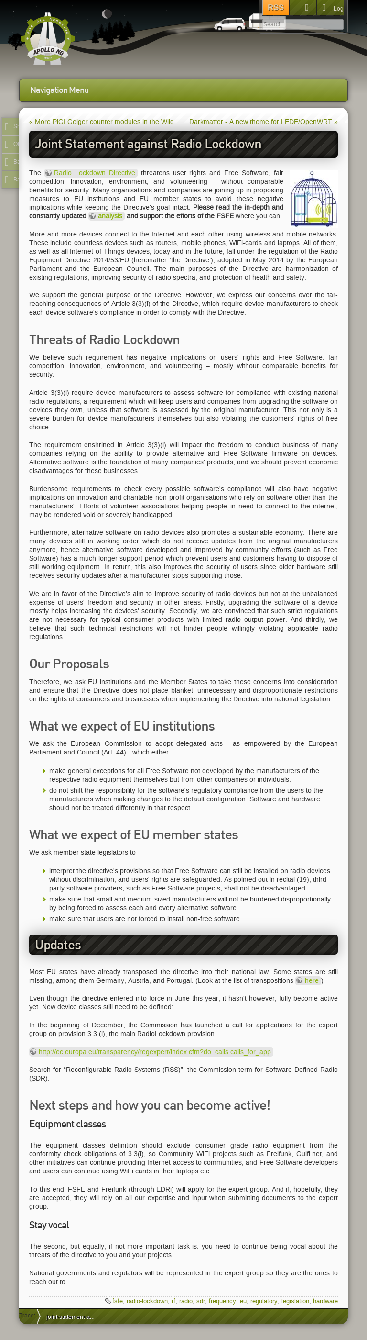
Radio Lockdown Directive (94, 173)
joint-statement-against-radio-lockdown (74, 1316)
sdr (200, 1301)
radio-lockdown (147, 1301)
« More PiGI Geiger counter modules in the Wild (101, 122)
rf (173, 1301)
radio (186, 1301)
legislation (295, 1301)
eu (243, 1301)
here (312, 981)
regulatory (264, 1301)
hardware (325, 1301)
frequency (222, 1301)
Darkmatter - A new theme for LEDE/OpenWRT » (263, 122)
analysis (110, 216)
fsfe (117, 1301)
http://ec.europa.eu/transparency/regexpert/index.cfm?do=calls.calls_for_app (155, 1052)
